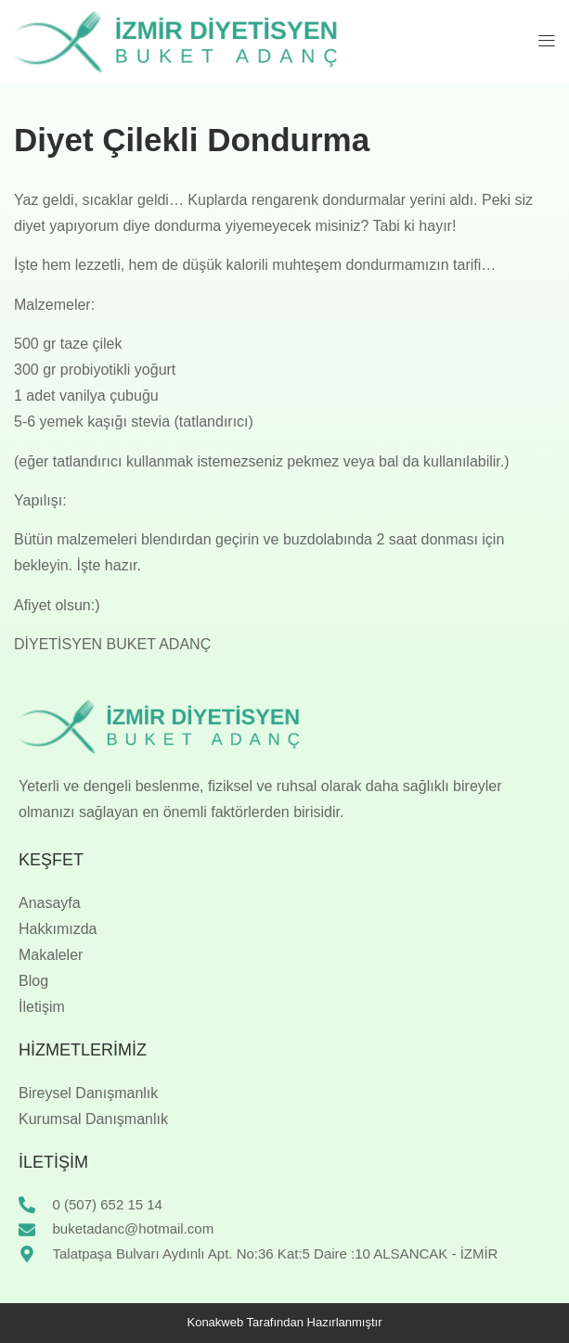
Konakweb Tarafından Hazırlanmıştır (284, 1322)
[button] (547, 41)
